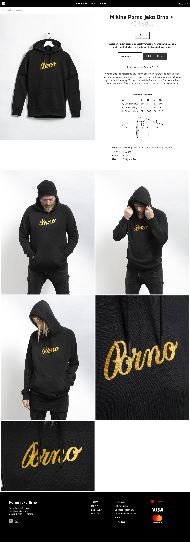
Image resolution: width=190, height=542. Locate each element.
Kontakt (118, 517)
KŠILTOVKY (96, 510)
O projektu (120, 502)
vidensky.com (24, 511)
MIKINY (94, 506)
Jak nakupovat (122, 506)
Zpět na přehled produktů (12, 10)
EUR (123, 521)
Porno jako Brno (92, 3)
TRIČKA (94, 502)
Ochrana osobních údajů (126, 513)
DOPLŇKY (96, 513)
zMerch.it (29, 514)
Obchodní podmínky (124, 510)
